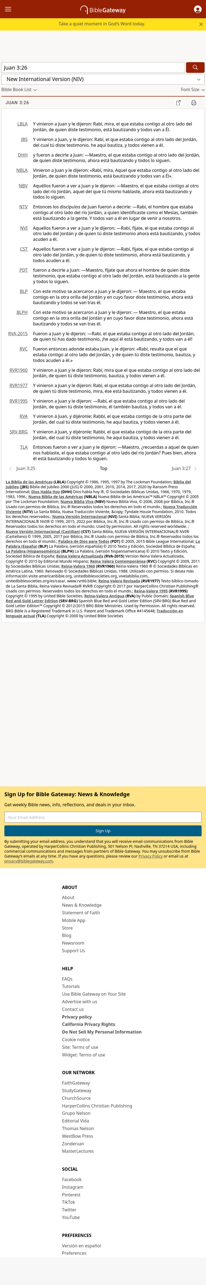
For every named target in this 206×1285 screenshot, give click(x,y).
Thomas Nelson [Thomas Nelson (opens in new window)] (78, 1128)
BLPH (22, 312)
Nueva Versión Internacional (79, 516)
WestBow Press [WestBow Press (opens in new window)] (77, 1136)
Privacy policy (77, 1017)
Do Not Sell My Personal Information (102, 1032)
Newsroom (73, 943)
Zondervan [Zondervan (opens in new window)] (73, 1144)
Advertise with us (79, 1002)
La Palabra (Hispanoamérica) (33, 551)
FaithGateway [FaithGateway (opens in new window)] (76, 1083)
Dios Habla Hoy (45, 491)
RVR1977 (19, 385)
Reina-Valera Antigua (104, 595)
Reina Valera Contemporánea (118, 561)
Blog (66, 935)
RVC (23, 349)
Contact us (73, 1009)
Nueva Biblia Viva (76, 501)
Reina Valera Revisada (119, 580)
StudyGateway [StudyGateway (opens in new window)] (76, 1091)
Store (67, 928)
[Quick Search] (93, 67)
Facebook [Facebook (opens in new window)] (72, 1179)
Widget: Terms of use (83, 1055)
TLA (24, 447)
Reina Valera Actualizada (79, 556)
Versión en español (81, 1246)
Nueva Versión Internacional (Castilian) (43, 531)
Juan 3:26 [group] (17, 102)
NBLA (22, 170)
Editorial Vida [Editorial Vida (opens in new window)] (75, 1121)
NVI (24, 228)
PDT (23, 270)
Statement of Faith (81, 913)
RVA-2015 (18, 334)
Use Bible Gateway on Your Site (94, 994)
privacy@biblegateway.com (28, 861)
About (68, 897)
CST (24, 249)
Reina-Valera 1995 (151, 591)
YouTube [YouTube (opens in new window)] (71, 1217)
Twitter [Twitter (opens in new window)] (69, 1210)
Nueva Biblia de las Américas (55, 496)
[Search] (195, 67)
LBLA (22, 124)
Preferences (74, 1253)
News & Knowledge (82, 905)
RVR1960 (19, 370)
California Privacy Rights (88, 1024)
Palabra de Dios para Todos (83, 541)
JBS (24, 139)
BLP (24, 291)
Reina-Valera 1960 (78, 566)
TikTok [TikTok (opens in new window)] (68, 1202)
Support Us (73, 951)
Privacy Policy (151, 856)
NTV (23, 207)
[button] (198, 9)
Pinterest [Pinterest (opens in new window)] (71, 1195)
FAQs (67, 979)
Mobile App (73, 920)
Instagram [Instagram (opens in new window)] (72, 1187)
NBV (23, 186)
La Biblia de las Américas (29, 481)
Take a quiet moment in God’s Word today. (102, 24)
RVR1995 (19, 401)
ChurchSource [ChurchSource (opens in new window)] (76, 1098)
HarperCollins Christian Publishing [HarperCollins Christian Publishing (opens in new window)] (97, 1106)
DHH (23, 155)
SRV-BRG (19, 432)
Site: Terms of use (80, 1047)
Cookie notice (76, 1040)
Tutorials (71, 986)
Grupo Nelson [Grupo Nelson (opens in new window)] (76, 1113)
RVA (24, 416)
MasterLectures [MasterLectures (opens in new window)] (78, 1151)
